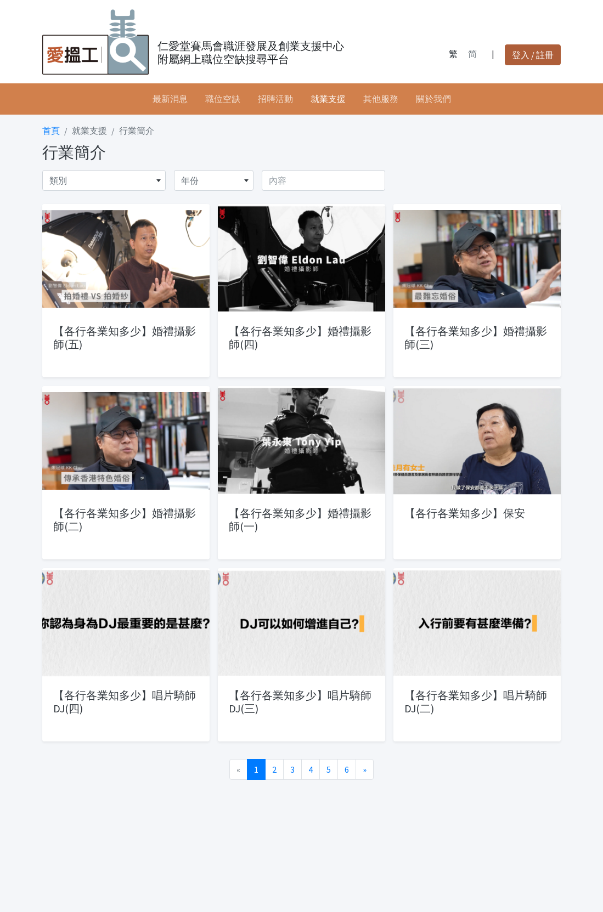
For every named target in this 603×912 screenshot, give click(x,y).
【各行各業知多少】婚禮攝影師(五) (124, 337)
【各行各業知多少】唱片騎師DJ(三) (300, 701)
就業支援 (328, 98)
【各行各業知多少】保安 (464, 513)
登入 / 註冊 (533, 54)
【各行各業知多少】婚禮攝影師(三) (475, 337)
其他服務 (380, 98)
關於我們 (433, 98)
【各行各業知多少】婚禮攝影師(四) (300, 337)
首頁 (51, 130)
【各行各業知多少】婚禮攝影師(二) (124, 519)
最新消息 (170, 98)
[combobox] (104, 180)
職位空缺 (222, 98)
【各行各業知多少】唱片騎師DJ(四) (124, 701)
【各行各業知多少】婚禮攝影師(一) (300, 519)
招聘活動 (275, 98)
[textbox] (104, 180)
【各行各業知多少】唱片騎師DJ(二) (475, 701)
